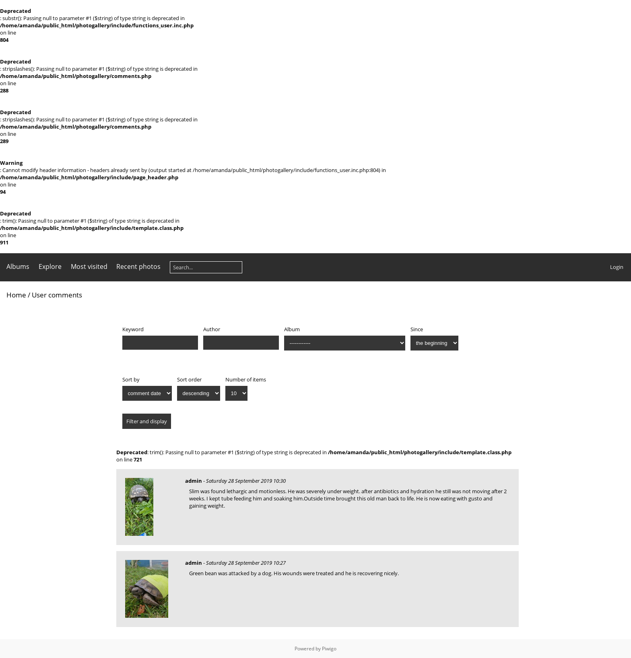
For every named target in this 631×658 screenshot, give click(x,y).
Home (16, 294)
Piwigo (329, 648)
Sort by (131, 379)
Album (292, 329)
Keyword (133, 329)
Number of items (245, 379)
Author (211, 329)
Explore (50, 266)
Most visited (89, 266)
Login (616, 267)
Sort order (189, 379)
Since (416, 329)
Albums (17, 266)
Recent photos (138, 266)
